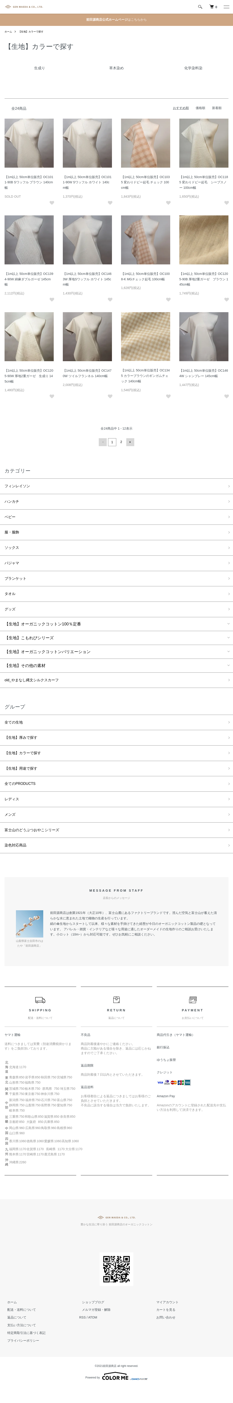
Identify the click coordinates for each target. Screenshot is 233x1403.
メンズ (11, 828)
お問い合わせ (163, 1333)
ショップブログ (90, 1318)
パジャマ (13, 567)
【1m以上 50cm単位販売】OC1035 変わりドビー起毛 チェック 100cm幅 (145, 182)
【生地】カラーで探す (32, 31)
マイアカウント (165, 1318)
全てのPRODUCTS (22, 796)
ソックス (13, 551)
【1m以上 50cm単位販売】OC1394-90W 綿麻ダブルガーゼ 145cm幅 (29, 279)
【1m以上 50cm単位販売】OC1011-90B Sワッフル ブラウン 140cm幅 (29, 182)
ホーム (9, 31)
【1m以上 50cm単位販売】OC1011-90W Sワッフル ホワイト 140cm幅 (87, 182)
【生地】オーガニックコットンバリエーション (48, 659)
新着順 (217, 108)
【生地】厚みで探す (23, 747)
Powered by (116, 1392)
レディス (13, 812)
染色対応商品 (17, 861)
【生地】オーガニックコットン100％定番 (43, 631)
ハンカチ (13, 502)
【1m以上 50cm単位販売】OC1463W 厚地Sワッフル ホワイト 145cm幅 (87, 279)
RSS (82, 1333)
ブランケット (17, 583)
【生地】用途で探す (23, 779)
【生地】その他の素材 (25, 673)
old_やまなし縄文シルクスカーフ (35, 688)
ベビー (11, 518)
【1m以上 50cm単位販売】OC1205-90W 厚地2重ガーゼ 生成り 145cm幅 (29, 376)
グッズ (11, 616)
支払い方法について (19, 1341)
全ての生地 (15, 731)
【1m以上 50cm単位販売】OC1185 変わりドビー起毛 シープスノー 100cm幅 (203, 182)
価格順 (200, 108)
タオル (11, 599)
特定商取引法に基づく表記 (24, 1349)
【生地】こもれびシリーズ (29, 645)
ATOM (92, 1333)
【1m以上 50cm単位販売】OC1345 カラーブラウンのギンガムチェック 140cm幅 (145, 375)
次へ (129, 441)
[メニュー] (226, 7)
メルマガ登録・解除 (93, 1326)
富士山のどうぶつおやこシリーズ (35, 845)
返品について (14, 1333)
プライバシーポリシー (20, 1356)
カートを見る (163, 1326)
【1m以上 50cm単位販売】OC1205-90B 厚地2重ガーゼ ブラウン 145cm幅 (203, 279)
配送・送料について (19, 1326)
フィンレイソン (19, 486)
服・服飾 (13, 534)
